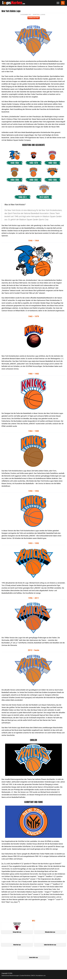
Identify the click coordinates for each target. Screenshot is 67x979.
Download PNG (33, 17)
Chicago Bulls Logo (17, 932)
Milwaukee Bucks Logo (50, 932)
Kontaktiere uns (41, 975)
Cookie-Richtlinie (25, 975)
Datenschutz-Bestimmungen (10, 975)
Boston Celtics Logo (33, 957)
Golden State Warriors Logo (50, 945)
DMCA (33, 975)
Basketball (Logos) (39, 14)
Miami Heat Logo (17, 945)
